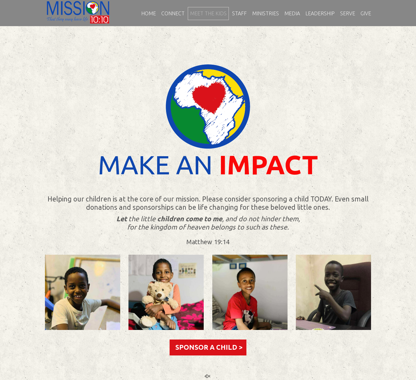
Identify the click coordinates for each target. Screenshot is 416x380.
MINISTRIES (265, 13)
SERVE (347, 13)
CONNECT (173, 13)
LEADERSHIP (320, 13)
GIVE (366, 13)
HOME (148, 13)
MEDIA (292, 13)
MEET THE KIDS (208, 13)
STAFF (239, 13)
